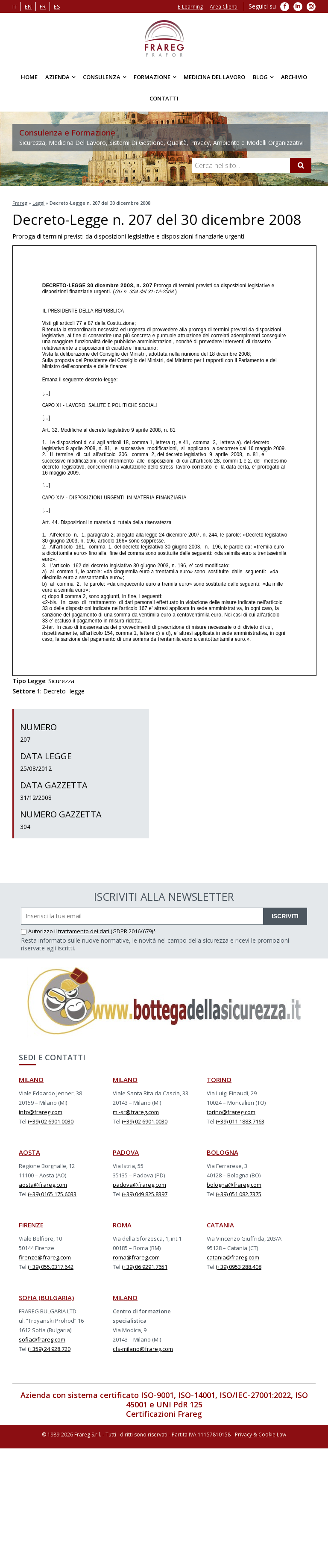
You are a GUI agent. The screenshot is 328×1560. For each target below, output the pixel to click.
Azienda (57, 77)
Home (29, 77)
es (57, 6)
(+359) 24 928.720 (49, 1349)
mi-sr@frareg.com (136, 1112)
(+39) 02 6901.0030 (50, 1121)
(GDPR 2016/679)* (133, 931)
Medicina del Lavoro (214, 77)
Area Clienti (223, 6)
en (28, 6)
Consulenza (101, 77)
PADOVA (126, 1152)
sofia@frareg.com (42, 1339)
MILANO (31, 1079)
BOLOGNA (222, 1152)
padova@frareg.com (139, 1184)
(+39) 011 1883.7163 (240, 1121)
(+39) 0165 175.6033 (52, 1194)
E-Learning (190, 6)
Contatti (164, 98)
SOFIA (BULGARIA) (46, 1297)
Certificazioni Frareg (164, 1414)
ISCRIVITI (285, 916)
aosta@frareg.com (43, 1184)
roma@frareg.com (136, 1257)
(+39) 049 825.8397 (144, 1194)
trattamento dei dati (84, 931)
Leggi (38, 203)
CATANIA (220, 1225)
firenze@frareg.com (45, 1257)
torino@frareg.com (231, 1112)
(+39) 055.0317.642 (50, 1267)
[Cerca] (300, 165)
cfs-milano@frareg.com (143, 1349)
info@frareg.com (40, 1112)
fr (43, 6)
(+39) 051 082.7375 (238, 1194)
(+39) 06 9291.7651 (144, 1267)
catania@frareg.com (233, 1257)
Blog (260, 77)
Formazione (152, 77)
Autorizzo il (39, 931)
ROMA (122, 1225)
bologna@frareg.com (234, 1184)
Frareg (19, 203)
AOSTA (29, 1152)
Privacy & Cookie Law (260, 1434)
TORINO (219, 1079)
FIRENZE (31, 1225)
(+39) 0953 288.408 (238, 1267)
